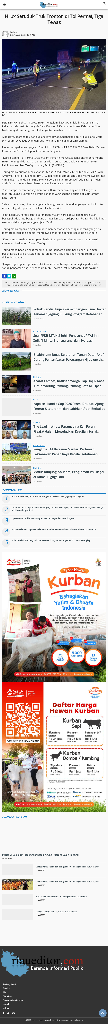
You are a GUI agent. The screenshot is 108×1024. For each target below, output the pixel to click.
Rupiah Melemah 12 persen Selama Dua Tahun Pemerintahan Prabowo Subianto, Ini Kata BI (54, 529)
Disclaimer (7, 996)
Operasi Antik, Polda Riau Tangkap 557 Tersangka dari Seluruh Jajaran (43, 518)
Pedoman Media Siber (13, 1000)
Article (37, 422)
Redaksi (6, 988)
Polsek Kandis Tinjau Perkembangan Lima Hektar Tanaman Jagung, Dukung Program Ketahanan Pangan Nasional (69, 314)
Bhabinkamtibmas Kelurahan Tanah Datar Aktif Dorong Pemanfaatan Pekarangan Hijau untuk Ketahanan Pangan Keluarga (68, 359)
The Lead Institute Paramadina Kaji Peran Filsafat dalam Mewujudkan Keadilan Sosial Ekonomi (65, 431)
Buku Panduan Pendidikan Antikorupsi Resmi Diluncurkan (61, 896)
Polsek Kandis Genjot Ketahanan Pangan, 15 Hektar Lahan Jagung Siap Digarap (48, 496)
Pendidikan (39, 331)
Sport (36, 400)
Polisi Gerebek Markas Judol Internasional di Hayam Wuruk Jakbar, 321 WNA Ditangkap (51, 540)
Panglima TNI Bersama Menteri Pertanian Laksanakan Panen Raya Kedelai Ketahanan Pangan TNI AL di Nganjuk (65, 454)
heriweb (79, 1020)
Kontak (6, 1004)
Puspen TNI (39, 445)
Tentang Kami (9, 984)
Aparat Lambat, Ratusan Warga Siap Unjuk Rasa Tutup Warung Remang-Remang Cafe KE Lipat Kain (68, 386)
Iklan (5, 992)
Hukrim (37, 377)
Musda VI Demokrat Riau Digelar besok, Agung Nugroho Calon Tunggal (40, 854)
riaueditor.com (43, 1020)
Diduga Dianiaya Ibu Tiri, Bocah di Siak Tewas (56, 911)
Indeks (6, 1008)
